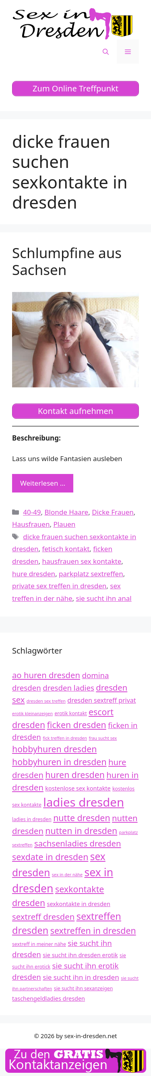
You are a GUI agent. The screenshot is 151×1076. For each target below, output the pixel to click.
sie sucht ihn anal (104, 598)
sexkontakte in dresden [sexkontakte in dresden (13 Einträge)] (78, 904)
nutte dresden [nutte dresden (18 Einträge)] (81, 818)
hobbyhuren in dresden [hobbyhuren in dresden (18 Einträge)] (59, 762)
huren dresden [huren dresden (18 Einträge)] (75, 774)
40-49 (32, 512)
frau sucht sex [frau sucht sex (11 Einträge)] (103, 738)
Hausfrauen (31, 524)
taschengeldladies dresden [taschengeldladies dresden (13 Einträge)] (48, 998)
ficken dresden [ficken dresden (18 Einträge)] (76, 724)
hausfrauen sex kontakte (81, 561)
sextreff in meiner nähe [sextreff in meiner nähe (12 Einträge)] (39, 944)
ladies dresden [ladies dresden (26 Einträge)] (83, 802)
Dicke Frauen (113, 512)
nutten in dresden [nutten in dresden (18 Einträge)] (81, 830)
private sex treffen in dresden (59, 585)
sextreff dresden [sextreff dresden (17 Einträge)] (43, 916)
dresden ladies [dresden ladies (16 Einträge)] (68, 688)
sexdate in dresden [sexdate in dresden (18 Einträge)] (50, 857)
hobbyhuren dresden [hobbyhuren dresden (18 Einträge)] (54, 749)
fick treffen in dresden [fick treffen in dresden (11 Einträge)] (65, 738)
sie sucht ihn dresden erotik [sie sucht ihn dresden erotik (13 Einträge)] (80, 955)
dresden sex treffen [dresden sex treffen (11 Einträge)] (46, 701)
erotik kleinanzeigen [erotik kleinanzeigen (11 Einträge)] (32, 713)
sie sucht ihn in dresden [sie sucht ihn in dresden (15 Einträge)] (81, 977)
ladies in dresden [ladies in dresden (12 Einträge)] (32, 819)
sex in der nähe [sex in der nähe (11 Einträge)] (67, 874)
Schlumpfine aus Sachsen (67, 261)
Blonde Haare (67, 512)
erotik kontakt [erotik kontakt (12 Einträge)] (70, 713)
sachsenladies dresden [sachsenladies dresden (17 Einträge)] (77, 843)
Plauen (64, 524)
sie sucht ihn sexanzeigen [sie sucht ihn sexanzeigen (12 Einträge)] (83, 988)
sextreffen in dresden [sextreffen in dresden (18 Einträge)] (93, 930)
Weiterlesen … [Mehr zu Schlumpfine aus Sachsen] (42, 483)
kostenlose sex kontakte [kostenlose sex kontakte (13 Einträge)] (77, 788)
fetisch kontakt (65, 548)
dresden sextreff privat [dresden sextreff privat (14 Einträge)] (101, 700)
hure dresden (33, 573)
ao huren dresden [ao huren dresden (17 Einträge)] (46, 675)
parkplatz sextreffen (91, 573)
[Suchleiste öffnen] (106, 51)
